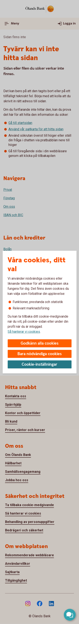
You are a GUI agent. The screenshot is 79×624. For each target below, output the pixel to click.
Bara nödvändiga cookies (39, 354)
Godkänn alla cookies (40, 343)
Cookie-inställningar (39, 364)
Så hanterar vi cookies (24, 332)
